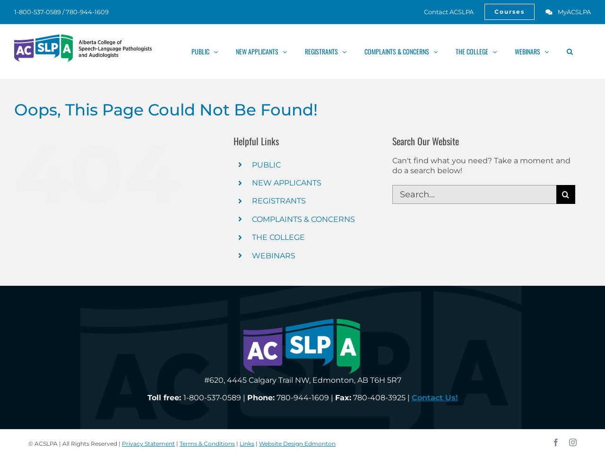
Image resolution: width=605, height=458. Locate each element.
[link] (444, 12)
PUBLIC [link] (266, 164)
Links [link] (247, 443)
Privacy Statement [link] (148, 443)
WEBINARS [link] (273, 255)
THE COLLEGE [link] (278, 237)
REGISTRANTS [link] (279, 200)
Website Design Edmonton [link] (297, 443)
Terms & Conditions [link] (207, 443)
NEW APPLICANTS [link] (286, 182)
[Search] (565, 194)
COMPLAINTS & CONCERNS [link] (303, 219)
